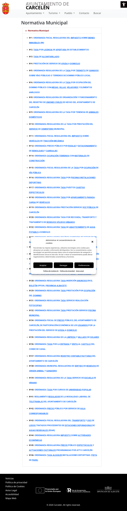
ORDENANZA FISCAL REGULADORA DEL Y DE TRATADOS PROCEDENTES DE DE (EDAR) (62, 425)
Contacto (84, 13)
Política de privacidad (67, 271)
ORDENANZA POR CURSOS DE (62, 390)
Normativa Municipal (38, 30)
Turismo (53, 13)
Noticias (9, 478)
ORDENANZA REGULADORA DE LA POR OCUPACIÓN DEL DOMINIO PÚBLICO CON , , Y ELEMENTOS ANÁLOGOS (60, 87)
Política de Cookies (15, 486)
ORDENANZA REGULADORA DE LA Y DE (66, 337)
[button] (124, 4)
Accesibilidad (12, 494)
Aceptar (43, 265)
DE (46, 57)
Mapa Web (10, 498)
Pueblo (68, 13)
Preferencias (84, 265)
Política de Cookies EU (51, 271)
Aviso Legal (80, 271)
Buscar (97, 13)
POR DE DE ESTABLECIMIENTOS (61, 50)
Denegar (63, 265)
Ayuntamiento (34, 13)
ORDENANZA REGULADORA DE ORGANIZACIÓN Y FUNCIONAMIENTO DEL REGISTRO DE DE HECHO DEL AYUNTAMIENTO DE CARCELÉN (63, 102)
